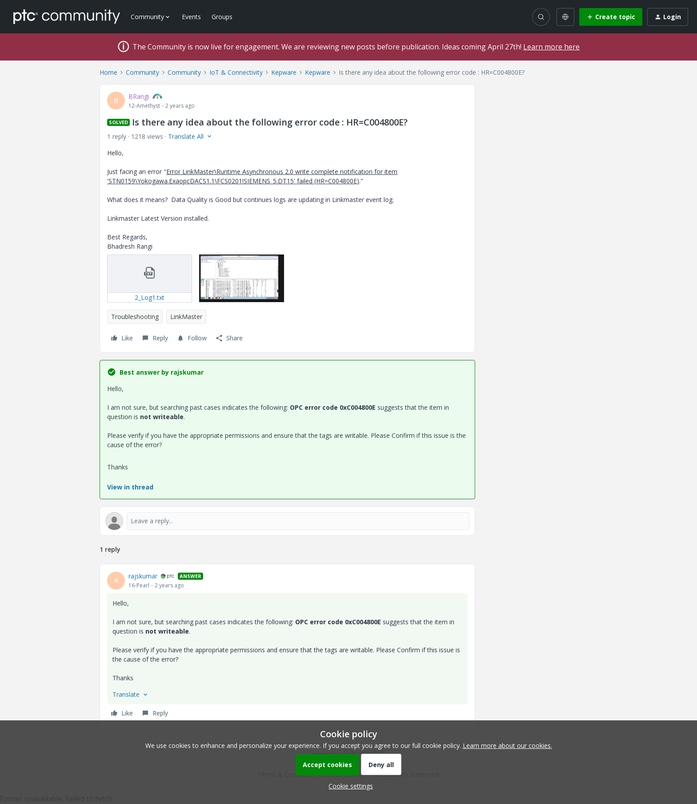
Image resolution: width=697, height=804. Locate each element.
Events (191, 16)
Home (108, 72)
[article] (287, 645)
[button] (610, 17)
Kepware (283, 72)
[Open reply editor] (287, 521)
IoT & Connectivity (236, 72)
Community (142, 72)
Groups (222, 16)
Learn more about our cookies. (507, 745)
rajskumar (142, 576)
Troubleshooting (135, 316)
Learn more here (551, 47)
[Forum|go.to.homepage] (66, 16)
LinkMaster (186, 316)
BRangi (138, 96)
